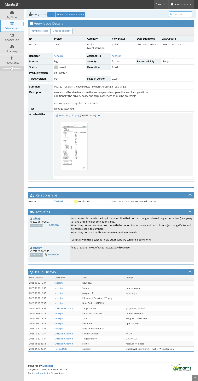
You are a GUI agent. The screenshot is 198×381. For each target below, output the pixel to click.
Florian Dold (61, 349)
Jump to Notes (40, 30)
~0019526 (53, 254)
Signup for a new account (70, 14)
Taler (161, 4)
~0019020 (53, 225)
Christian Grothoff (64, 308)
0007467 (58, 201)
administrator (43, 373)
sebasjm (59, 56)
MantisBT (47, 365)
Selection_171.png (69, 115)
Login (51, 14)
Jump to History (61, 30)
